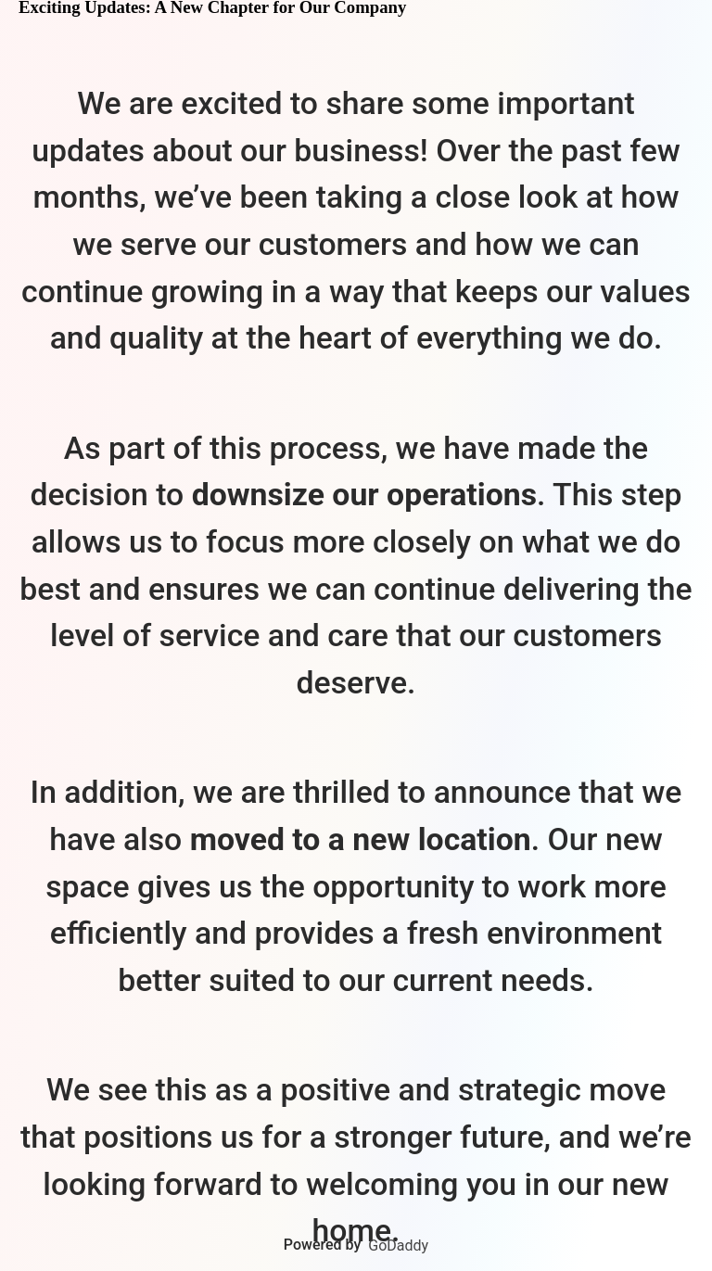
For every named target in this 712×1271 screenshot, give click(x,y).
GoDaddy (398, 1245)
